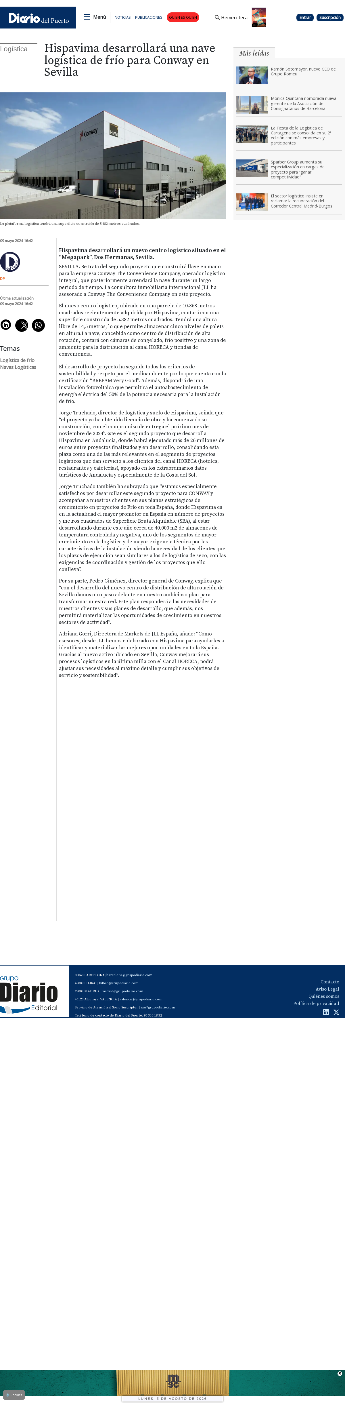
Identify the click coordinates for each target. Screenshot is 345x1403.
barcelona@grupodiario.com (129, 975)
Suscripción (330, 17)
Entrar (305, 17)
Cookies (14, 1395)
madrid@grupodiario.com (122, 991)
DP (2, 278)
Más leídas (254, 53)
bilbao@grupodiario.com (119, 983)
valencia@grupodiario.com (141, 999)
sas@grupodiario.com (158, 1007)
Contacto (330, 982)
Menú (99, 17)
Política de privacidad (316, 1003)
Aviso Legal (327, 989)
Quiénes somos (323, 996)
